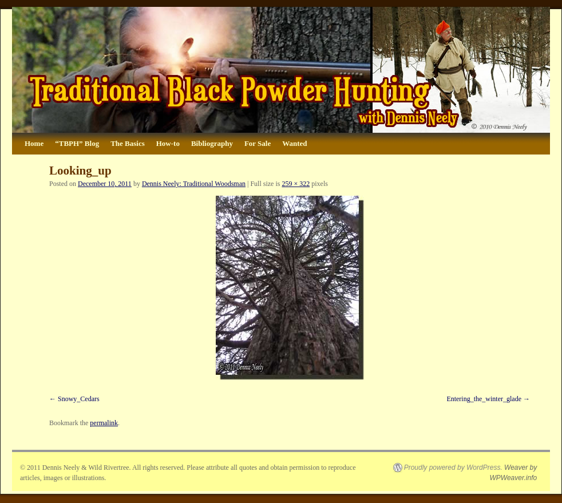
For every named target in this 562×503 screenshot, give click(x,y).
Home (34, 143)
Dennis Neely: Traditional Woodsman (194, 184)
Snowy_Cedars (79, 399)
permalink (104, 423)
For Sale (257, 143)
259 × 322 (296, 184)
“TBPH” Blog (77, 143)
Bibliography (212, 143)
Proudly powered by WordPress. (453, 468)
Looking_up (80, 170)
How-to (168, 143)
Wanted (294, 143)
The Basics (127, 143)
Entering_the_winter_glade (483, 399)
